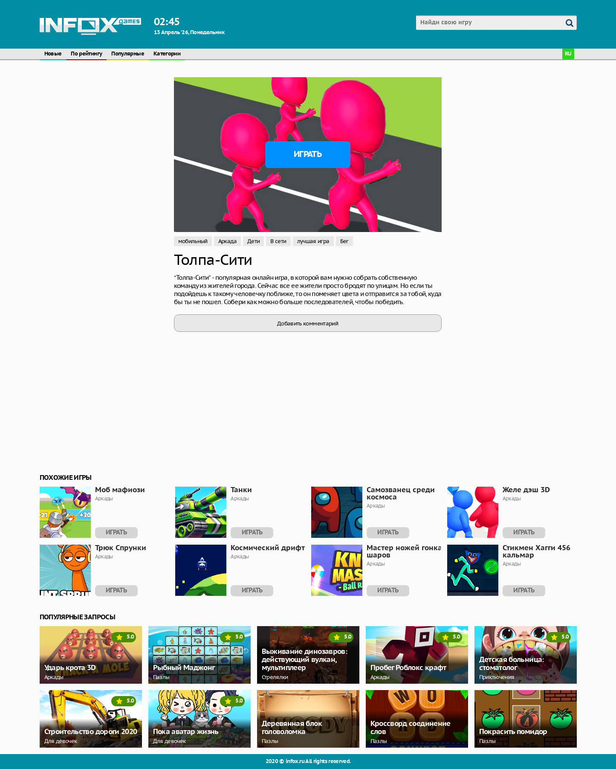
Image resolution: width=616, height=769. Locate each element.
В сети (278, 241)
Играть (307, 154)
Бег (344, 241)
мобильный (193, 241)
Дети (253, 241)
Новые (53, 54)
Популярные (127, 54)
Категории (166, 54)
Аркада (227, 241)
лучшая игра (313, 241)
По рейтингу (86, 54)
